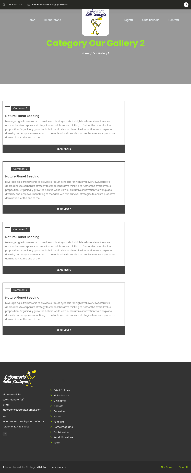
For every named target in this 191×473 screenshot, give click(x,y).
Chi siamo (60, 400)
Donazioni (59, 411)
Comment (20, 108)
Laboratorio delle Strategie (20, 467)
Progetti (128, 20)
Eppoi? (58, 416)
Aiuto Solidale (150, 20)
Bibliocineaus (61, 395)
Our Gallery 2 (101, 53)
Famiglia (59, 421)
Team (57, 442)
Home (31, 20)
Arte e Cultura (62, 390)
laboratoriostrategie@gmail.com (50, 4)
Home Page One (63, 427)
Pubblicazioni (61, 432)
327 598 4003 (14, 4)
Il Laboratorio (52, 20)
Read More (63, 148)
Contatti (173, 20)
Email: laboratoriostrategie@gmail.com (22, 407)
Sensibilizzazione (63, 437)
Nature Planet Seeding (22, 116)
